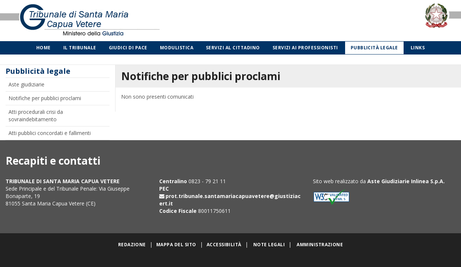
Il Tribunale (79, 47)
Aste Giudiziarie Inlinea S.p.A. (406, 181)
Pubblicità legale (374, 47)
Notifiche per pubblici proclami (45, 98)
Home (43, 47)
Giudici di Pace (128, 47)
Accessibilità (224, 244)
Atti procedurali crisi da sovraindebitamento (36, 115)
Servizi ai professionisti (305, 47)
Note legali (269, 244)
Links (418, 47)
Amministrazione (320, 244)
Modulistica (176, 47)
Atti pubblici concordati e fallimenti (50, 132)
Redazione (132, 244)
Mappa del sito (176, 244)
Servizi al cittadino (233, 47)
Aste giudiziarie (26, 84)
